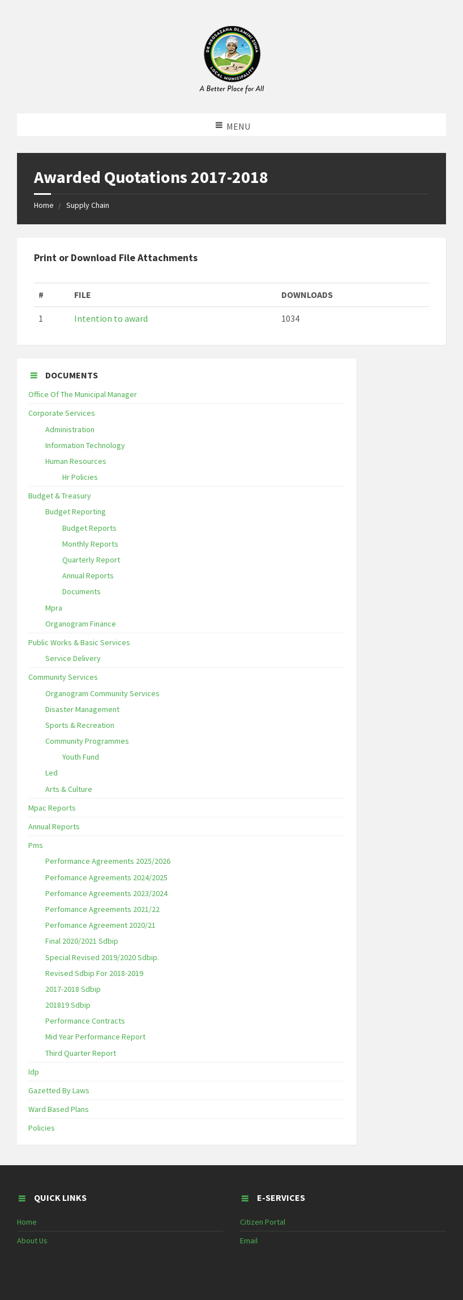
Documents (81, 591)
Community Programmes (87, 741)
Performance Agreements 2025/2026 (107, 861)
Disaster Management (82, 709)
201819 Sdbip (68, 1005)
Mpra (53, 608)
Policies (41, 1128)
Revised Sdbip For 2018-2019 (94, 973)
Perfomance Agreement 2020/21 (100, 925)
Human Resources (75, 461)
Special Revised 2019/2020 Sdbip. (102, 957)
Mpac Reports (52, 808)
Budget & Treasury (59, 496)
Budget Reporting (75, 511)
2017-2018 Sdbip (73, 989)
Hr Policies (80, 477)
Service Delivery (73, 658)
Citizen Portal (262, 1222)
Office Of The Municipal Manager (82, 394)
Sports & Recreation (79, 725)
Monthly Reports (90, 544)
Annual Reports (88, 575)
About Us (32, 1240)
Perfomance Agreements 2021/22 (102, 909)
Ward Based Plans (58, 1109)
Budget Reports (89, 528)
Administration (70, 429)
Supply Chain (87, 205)
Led (51, 773)
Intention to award (111, 318)
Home (44, 205)
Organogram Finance (80, 624)
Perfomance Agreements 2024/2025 (106, 877)
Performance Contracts (85, 1021)
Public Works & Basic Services (79, 642)
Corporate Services (61, 413)
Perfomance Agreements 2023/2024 (106, 893)
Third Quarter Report (80, 1053)
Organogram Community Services (102, 693)
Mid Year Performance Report (95, 1037)
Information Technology (85, 445)
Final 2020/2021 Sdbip (81, 941)
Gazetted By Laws (58, 1090)
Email (249, 1240)
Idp (33, 1072)
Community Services (63, 677)
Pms (35, 845)
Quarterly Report (91, 560)
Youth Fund (80, 757)
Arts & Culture (68, 789)
